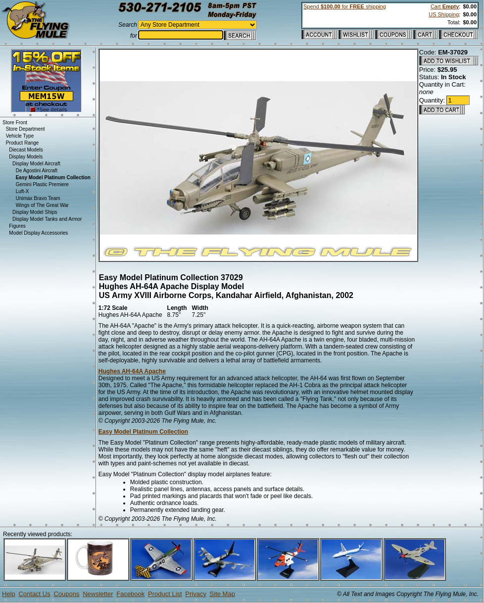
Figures (17, 226)
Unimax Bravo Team (38, 198)
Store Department (25, 129)
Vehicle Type (20, 136)
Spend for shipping (344, 6)
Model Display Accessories (38, 233)
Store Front (14, 122)
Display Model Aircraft (36, 163)
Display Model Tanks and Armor (47, 219)
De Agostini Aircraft (36, 170)
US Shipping (444, 14)
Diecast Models (26, 149)
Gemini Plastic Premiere (42, 184)
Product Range (22, 143)
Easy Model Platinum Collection (143, 431)
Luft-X (22, 191)
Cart (445, 6)
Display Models (26, 156)
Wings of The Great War (42, 205)
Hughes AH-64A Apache (132, 371)
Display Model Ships (34, 212)
